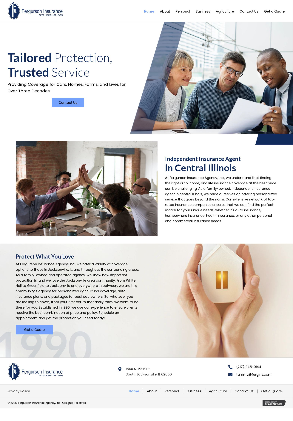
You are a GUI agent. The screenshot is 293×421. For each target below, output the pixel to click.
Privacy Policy (18, 391)
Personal (172, 391)
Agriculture (218, 391)
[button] (68, 102)
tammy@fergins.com (254, 374)
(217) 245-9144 (248, 366)
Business (194, 391)
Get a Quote (271, 391)
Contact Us (244, 391)
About (152, 391)
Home (134, 391)
